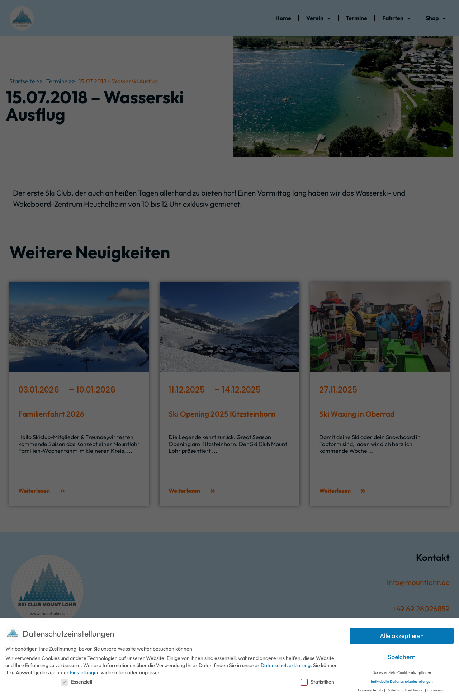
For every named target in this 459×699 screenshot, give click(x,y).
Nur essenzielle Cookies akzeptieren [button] (402, 672)
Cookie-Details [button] (370, 690)
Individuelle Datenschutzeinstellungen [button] (402, 681)
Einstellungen (85, 672)
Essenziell (76, 682)
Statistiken (317, 682)
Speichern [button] (402, 657)
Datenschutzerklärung (286, 665)
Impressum (436, 690)
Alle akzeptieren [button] (402, 636)
